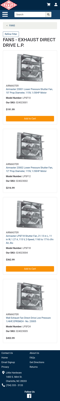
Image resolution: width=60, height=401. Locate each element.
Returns (34, 367)
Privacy (5, 367)
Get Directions (37, 362)
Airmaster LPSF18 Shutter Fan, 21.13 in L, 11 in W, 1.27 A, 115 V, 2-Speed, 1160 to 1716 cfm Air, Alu (29, 239)
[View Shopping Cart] (48, 5)
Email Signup (8, 362)
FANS (12, 25)
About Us (34, 353)
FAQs (32, 357)
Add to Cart (30, 118)
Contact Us (7, 353)
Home (4, 357)
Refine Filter (11, 34)
